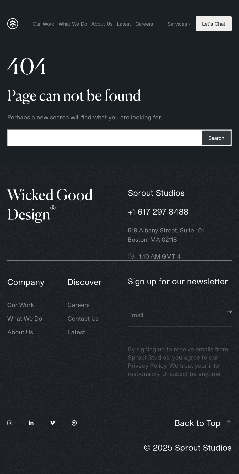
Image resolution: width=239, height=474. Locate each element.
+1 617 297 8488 (158, 211)
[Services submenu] (189, 23)
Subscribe (229, 311)
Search (216, 138)
